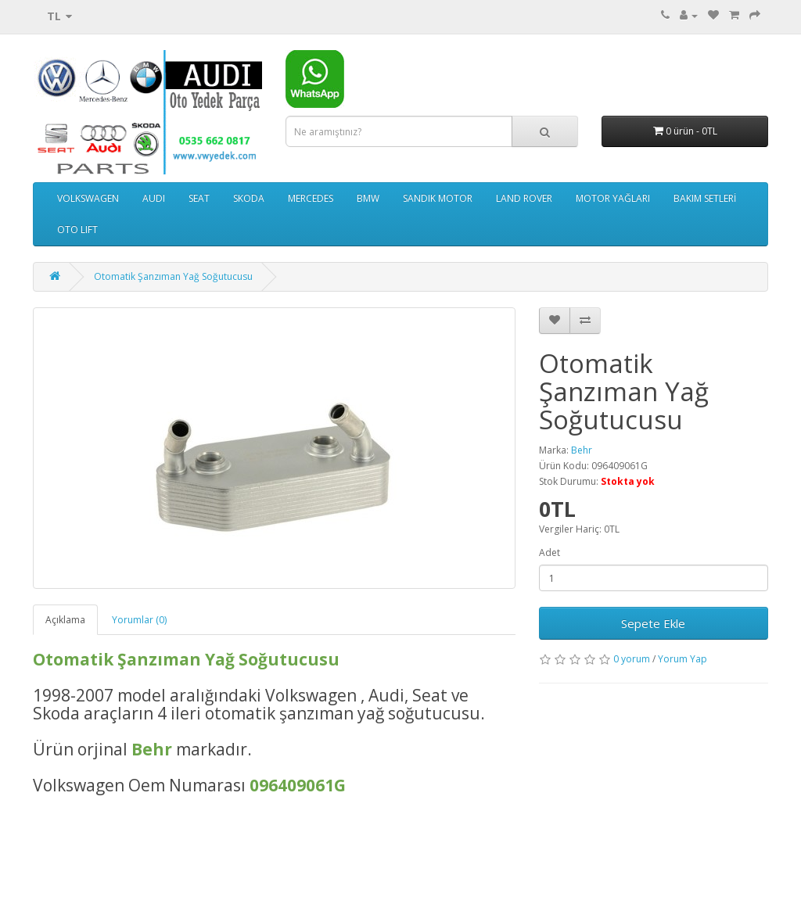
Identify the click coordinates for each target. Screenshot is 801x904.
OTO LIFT (77, 229)
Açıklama (65, 619)
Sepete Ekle (653, 623)
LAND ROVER (524, 198)
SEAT (199, 198)
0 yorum (631, 658)
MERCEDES (310, 198)
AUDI (153, 198)
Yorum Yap (682, 658)
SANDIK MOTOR (437, 198)
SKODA (248, 198)
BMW (368, 198)
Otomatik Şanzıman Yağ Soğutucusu (173, 276)
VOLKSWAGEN (88, 198)
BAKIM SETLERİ (704, 198)
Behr (581, 450)
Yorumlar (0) (139, 619)
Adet (549, 552)
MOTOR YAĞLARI (613, 198)
